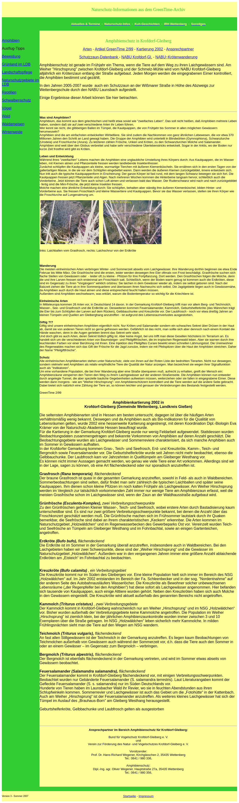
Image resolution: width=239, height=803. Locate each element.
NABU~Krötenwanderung (176, 57)
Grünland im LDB (16, 64)
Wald (6, 116)
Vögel (6, 108)
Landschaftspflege (17, 72)
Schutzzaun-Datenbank (99, 57)
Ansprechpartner (180, 49)
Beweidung (11, 56)
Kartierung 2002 (150, 49)
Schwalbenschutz (16, 100)
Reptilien (9, 92)
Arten (87, 49)
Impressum (146, 796)
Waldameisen (13, 124)
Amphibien (11, 40)
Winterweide (12, 132)
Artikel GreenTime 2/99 (114, 49)
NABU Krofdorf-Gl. (136, 57)
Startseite (129, 796)
